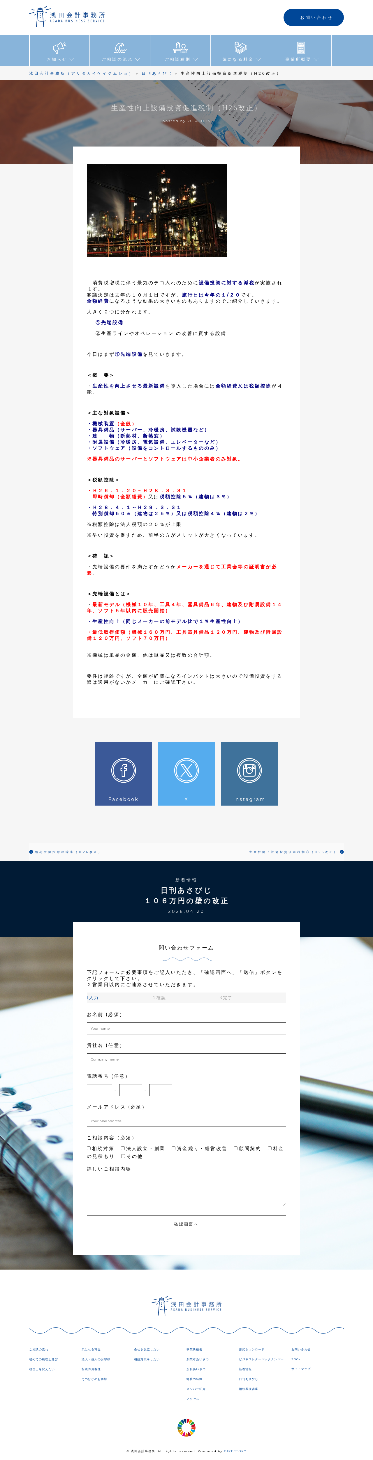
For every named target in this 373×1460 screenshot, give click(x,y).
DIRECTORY (235, 1451)
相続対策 (101, 1148)
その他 (132, 1156)
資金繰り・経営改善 (199, 1148)
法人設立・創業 (143, 1148)
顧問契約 (247, 1148)
